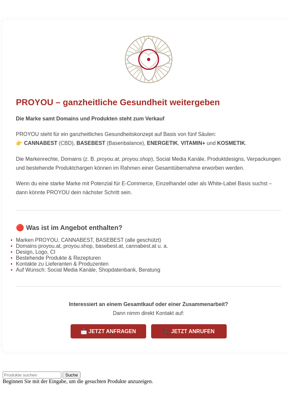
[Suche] (32, 375)
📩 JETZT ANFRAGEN (108, 331)
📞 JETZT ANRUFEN (188, 331)
